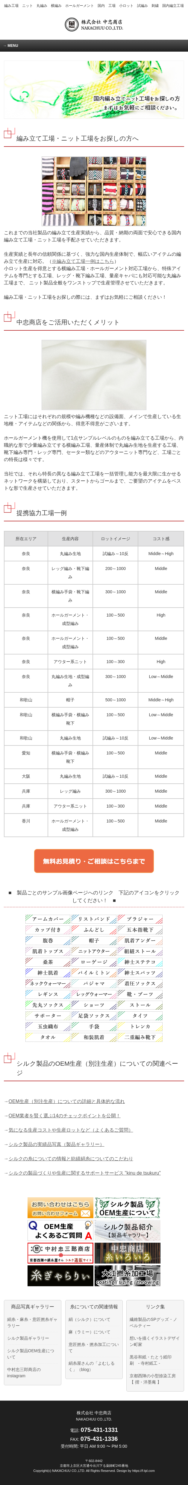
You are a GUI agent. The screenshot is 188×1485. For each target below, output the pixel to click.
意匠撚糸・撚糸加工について (94, 1347)
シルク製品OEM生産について (30, 1353)
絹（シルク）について (89, 1319)
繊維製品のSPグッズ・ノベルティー (153, 1322)
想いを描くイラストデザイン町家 (155, 1341)
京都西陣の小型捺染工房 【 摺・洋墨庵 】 (153, 1378)
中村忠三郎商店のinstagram (24, 1372)
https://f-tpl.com (143, 1470)
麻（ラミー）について (89, 1332)
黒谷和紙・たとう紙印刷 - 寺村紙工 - (151, 1360)
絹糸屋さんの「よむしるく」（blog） (92, 1366)
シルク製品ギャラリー (28, 1338)
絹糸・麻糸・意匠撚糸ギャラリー (32, 1322)
